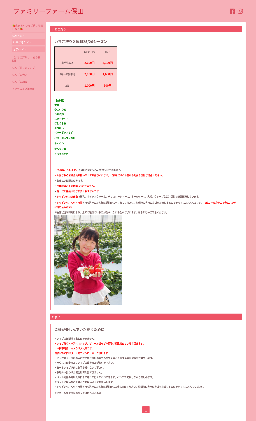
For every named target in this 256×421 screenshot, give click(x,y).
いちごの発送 (19, 74)
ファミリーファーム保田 (48, 11)
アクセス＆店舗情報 (23, 88)
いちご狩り (18, 36)
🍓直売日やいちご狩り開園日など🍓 (27, 27)
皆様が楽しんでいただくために (79, 329)
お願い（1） (20, 49)
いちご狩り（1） (22, 42)
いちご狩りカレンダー (24, 67)
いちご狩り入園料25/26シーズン (80, 41)
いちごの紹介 (19, 81)
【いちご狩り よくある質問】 (26, 58)
